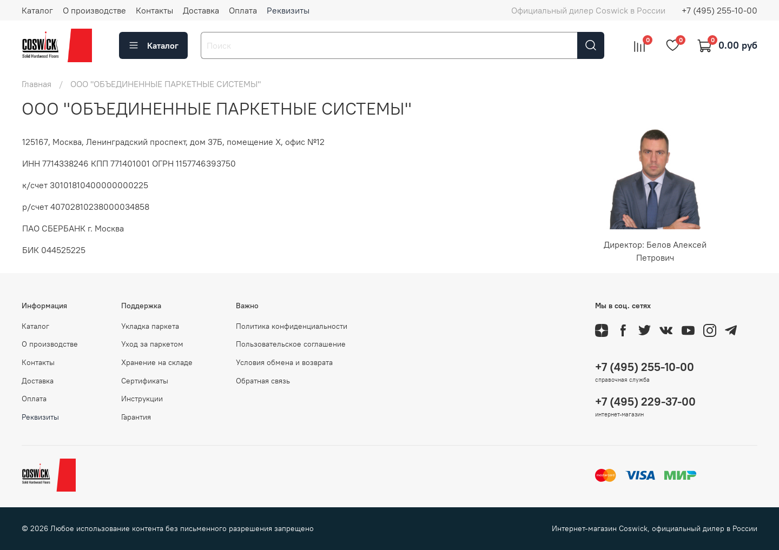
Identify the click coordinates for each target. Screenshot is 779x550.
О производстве (94, 10)
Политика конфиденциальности (291, 326)
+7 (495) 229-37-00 (645, 401)
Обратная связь (263, 381)
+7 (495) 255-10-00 (719, 10)
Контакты (154, 10)
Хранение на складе (157, 362)
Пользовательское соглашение (291, 344)
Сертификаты (144, 381)
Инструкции (142, 398)
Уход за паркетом (152, 344)
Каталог (37, 10)
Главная (36, 83)
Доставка (201, 10)
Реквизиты (288, 10)
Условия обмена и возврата (284, 362)
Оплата (243, 10)
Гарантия (136, 417)
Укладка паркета (150, 326)
